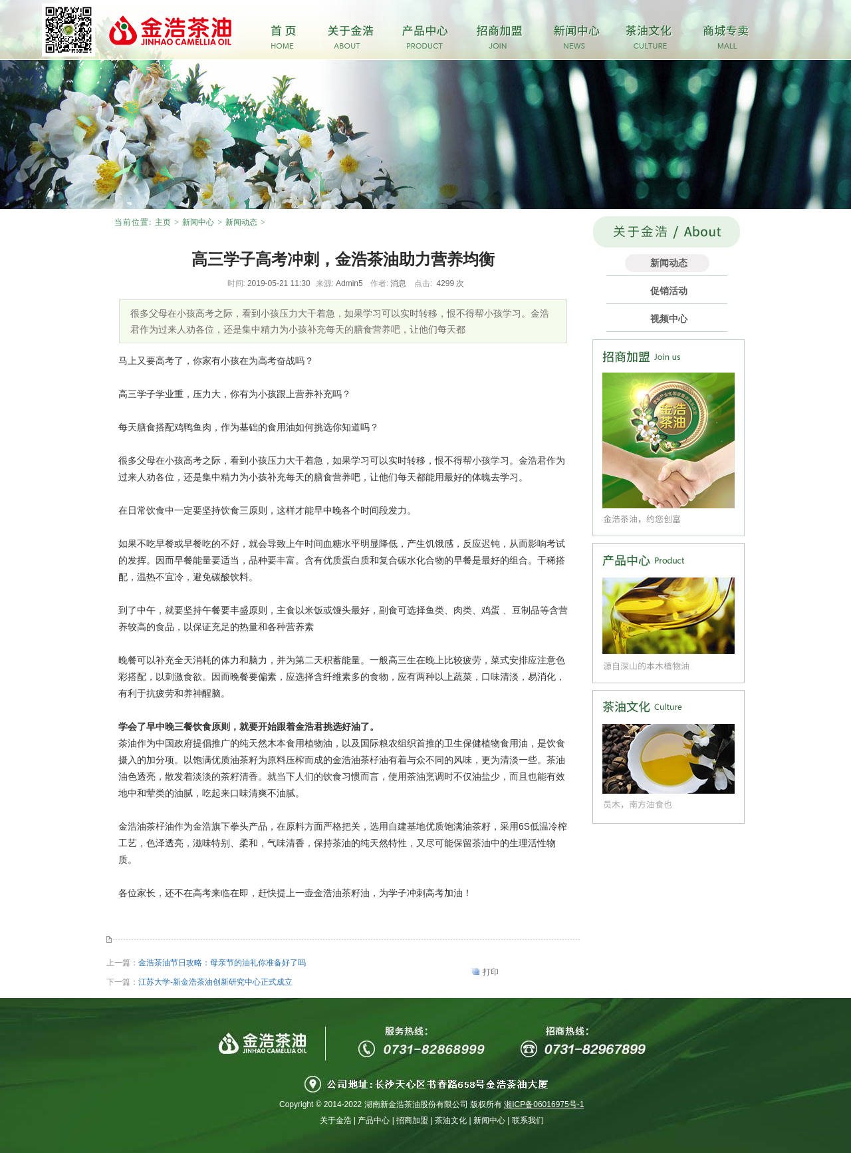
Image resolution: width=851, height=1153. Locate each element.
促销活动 (668, 290)
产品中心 (374, 1120)
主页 (163, 222)
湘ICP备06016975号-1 (544, 1104)
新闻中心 (198, 222)
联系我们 (528, 1120)
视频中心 (668, 318)
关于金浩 (336, 1120)
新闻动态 (241, 222)
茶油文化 (451, 1120)
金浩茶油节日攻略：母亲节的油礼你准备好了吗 (222, 962)
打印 (491, 972)
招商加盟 (412, 1120)
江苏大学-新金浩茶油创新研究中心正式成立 (215, 982)
